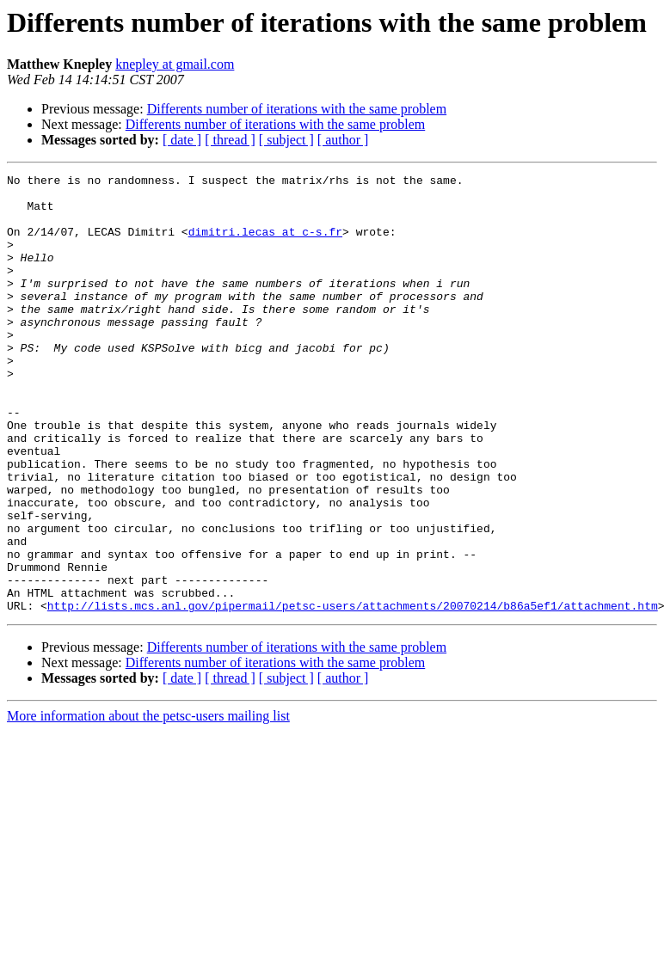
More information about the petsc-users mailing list (148, 803)
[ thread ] (230, 139)
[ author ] (343, 139)
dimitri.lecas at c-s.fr (265, 244)
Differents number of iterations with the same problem (297, 108)
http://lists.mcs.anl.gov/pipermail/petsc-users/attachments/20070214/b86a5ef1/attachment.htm (352, 693)
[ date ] (182, 139)
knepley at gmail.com (174, 64)
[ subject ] (286, 139)
